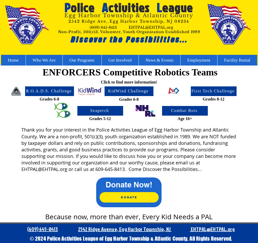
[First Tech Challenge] (214, 91)
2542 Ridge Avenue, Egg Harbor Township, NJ (125, 229)
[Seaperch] (100, 111)
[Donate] (129, 197)
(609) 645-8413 (103, 27)
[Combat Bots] (185, 111)
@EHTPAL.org (221, 229)
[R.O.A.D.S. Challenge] (49, 91)
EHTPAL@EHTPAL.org (151, 27)
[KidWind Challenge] (129, 91)
